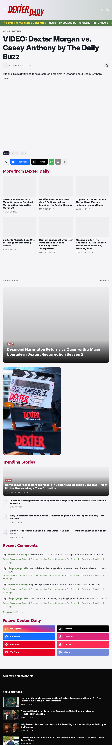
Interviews (100, 22)
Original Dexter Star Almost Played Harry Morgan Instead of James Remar (91, 202)
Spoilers (84, 22)
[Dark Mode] (101, 9)
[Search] (108, 10)
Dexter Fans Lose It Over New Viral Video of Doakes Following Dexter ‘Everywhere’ (56, 244)
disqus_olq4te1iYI (18, 568)
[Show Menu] (4, 9)
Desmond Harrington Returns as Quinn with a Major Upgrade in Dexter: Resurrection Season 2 (57, 502)
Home (6, 31)
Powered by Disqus (13, 612)
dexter (16, 31)
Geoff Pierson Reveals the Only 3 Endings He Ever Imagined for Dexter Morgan (55, 202)
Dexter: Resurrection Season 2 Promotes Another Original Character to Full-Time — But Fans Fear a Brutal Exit (52, 559)
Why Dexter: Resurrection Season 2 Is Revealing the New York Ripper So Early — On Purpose (57, 517)
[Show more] (65, 162)
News (52, 22)
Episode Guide (67, 22)
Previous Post (11, 280)
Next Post (102, 280)
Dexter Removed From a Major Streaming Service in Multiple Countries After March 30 (18, 203)
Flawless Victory (18, 554)
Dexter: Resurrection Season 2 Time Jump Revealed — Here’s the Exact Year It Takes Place (58, 532)
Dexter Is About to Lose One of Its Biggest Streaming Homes (19, 242)
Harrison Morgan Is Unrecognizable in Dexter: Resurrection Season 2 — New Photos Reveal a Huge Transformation (61, 699)
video (23, 153)
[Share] (106, 65)
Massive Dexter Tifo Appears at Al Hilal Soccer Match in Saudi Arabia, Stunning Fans (91, 244)
